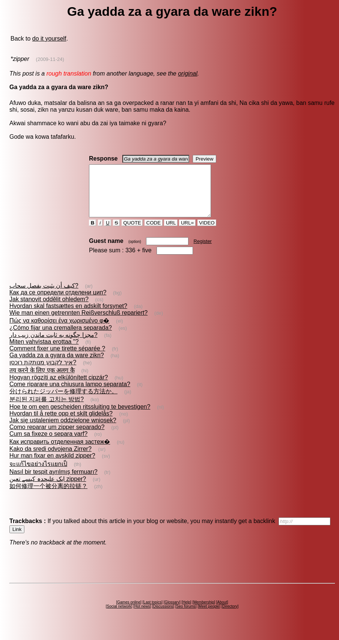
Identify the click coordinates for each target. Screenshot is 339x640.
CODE (153, 233)
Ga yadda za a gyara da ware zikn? (56, 365)
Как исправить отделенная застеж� (59, 452)
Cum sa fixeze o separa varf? (48, 444)
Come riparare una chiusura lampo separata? (69, 394)
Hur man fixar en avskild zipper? (52, 466)
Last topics (152, 612)
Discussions (163, 616)
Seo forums (186, 616)
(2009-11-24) (50, 59)
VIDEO (207, 233)
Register (203, 251)
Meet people (209, 616)
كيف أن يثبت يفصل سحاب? (43, 296)
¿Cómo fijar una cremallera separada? (60, 338)
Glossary (171, 612)
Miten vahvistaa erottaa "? (43, 352)
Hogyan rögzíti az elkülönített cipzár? (58, 387)
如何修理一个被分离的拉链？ (48, 496)
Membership (203, 612)
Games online (128, 612)
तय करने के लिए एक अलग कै (42, 380)
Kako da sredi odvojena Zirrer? (50, 459)
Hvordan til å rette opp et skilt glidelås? (61, 423)
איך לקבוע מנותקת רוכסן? (42, 372)
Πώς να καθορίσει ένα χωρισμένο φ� (59, 331)
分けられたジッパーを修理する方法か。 (63, 401)
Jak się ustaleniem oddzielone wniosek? (62, 430)
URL (170, 233)
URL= (187, 233)
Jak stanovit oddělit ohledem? (49, 309)
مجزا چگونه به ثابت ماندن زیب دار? (53, 345)
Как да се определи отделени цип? (57, 302)
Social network (119, 616)
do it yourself (49, 38)
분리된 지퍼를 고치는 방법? (46, 409)
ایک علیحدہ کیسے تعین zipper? (47, 489)
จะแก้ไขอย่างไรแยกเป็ (38, 474)
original (187, 73)
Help (186, 612)
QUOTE (132, 233)
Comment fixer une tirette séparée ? (57, 358)
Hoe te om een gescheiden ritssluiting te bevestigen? (79, 417)
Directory (229, 616)
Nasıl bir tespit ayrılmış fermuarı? (53, 482)
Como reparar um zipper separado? (56, 437)
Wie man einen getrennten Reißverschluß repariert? (78, 323)
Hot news (142, 616)
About (222, 612)
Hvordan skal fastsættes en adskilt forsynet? (68, 316)
